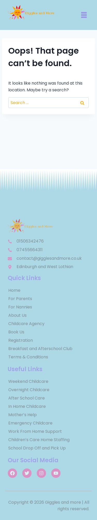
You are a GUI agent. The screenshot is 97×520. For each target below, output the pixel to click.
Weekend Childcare (28, 381)
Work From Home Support (35, 431)
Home (14, 290)
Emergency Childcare (30, 423)
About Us (17, 315)
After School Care (26, 398)
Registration (20, 340)
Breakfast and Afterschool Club (40, 349)
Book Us (16, 332)
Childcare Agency (26, 324)
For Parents (20, 299)
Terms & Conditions (28, 357)
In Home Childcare (27, 406)
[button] (84, 15)
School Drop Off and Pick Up (37, 448)
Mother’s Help (22, 415)
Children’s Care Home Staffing (39, 440)
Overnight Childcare (28, 390)
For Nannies (20, 307)
